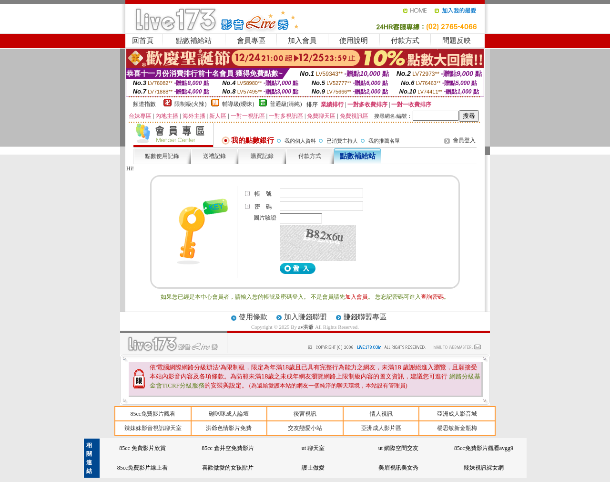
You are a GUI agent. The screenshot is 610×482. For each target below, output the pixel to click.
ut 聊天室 (313, 448)
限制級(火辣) (190, 104)
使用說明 (353, 40)
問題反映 (456, 40)
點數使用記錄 (162, 156)
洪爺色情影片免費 (229, 428)
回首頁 (142, 40)
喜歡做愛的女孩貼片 (228, 467)
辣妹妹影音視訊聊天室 (153, 428)
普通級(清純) (286, 104)
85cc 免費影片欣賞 (142, 448)
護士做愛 (313, 467)
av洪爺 (306, 327)
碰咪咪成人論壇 (229, 413)
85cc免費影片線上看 (142, 467)
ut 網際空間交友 (398, 448)
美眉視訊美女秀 (398, 467)
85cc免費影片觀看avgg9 (483, 448)
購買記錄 (262, 156)
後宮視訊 (305, 413)
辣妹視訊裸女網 (484, 467)
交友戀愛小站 (305, 428)
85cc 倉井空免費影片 (228, 448)
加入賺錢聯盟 (305, 317)
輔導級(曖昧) (238, 104)
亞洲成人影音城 (457, 413)
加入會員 (302, 40)
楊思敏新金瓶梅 (457, 428)
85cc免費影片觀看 (152, 413)
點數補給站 (194, 40)
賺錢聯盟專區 (365, 317)
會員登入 (464, 140)
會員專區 (251, 40)
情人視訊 (381, 413)
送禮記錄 (214, 156)
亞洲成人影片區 (381, 428)
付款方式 (405, 40)
